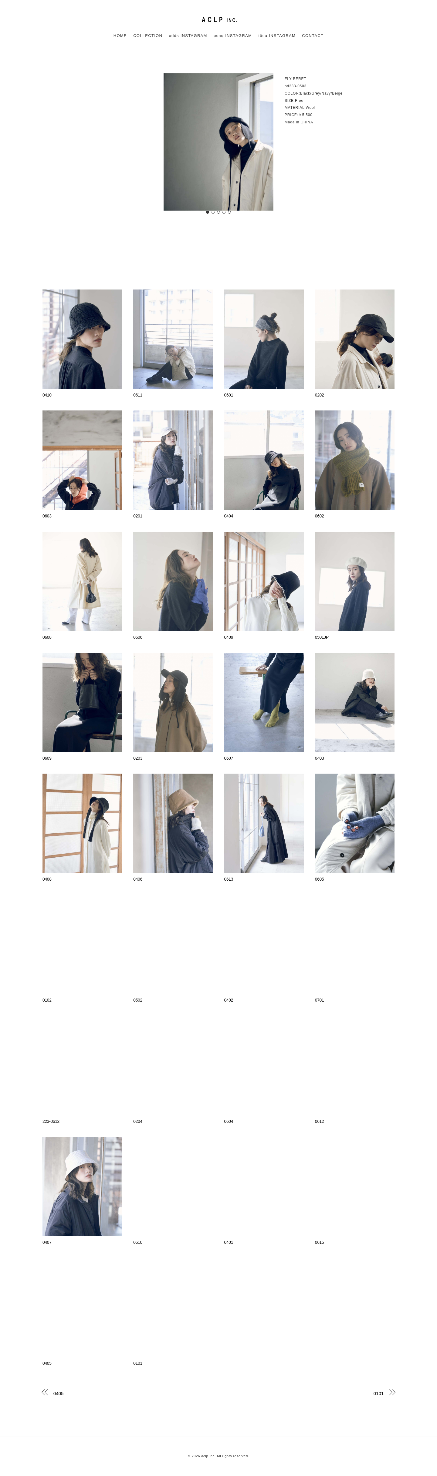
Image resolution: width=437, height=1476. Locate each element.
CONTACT (313, 35)
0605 (319, 879)
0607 (228, 758)
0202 (319, 395)
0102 (47, 1000)
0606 (137, 637)
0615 (319, 1242)
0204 (137, 1121)
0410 (47, 395)
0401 (228, 1242)
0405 (47, 1363)
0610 (137, 1242)
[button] (207, 212)
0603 (47, 516)
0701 (319, 1000)
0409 (228, 637)
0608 (47, 637)
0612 (319, 1121)
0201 (137, 516)
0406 (137, 879)
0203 (137, 758)
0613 (228, 879)
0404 (228, 516)
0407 (47, 1242)
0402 (228, 1000)
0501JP (322, 637)
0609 (47, 758)
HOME (120, 35)
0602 (319, 516)
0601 (228, 395)
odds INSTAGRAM (188, 35)
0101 (137, 1363)
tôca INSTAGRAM (277, 35)
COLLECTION (147, 35)
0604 (228, 1121)
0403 (319, 758)
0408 (47, 879)
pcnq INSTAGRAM (233, 35)
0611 (137, 395)
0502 (137, 1000)
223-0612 (50, 1121)
